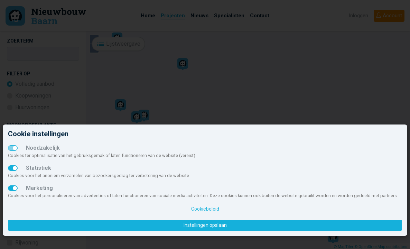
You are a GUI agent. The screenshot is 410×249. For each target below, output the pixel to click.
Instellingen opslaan (205, 225)
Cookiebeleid (205, 209)
